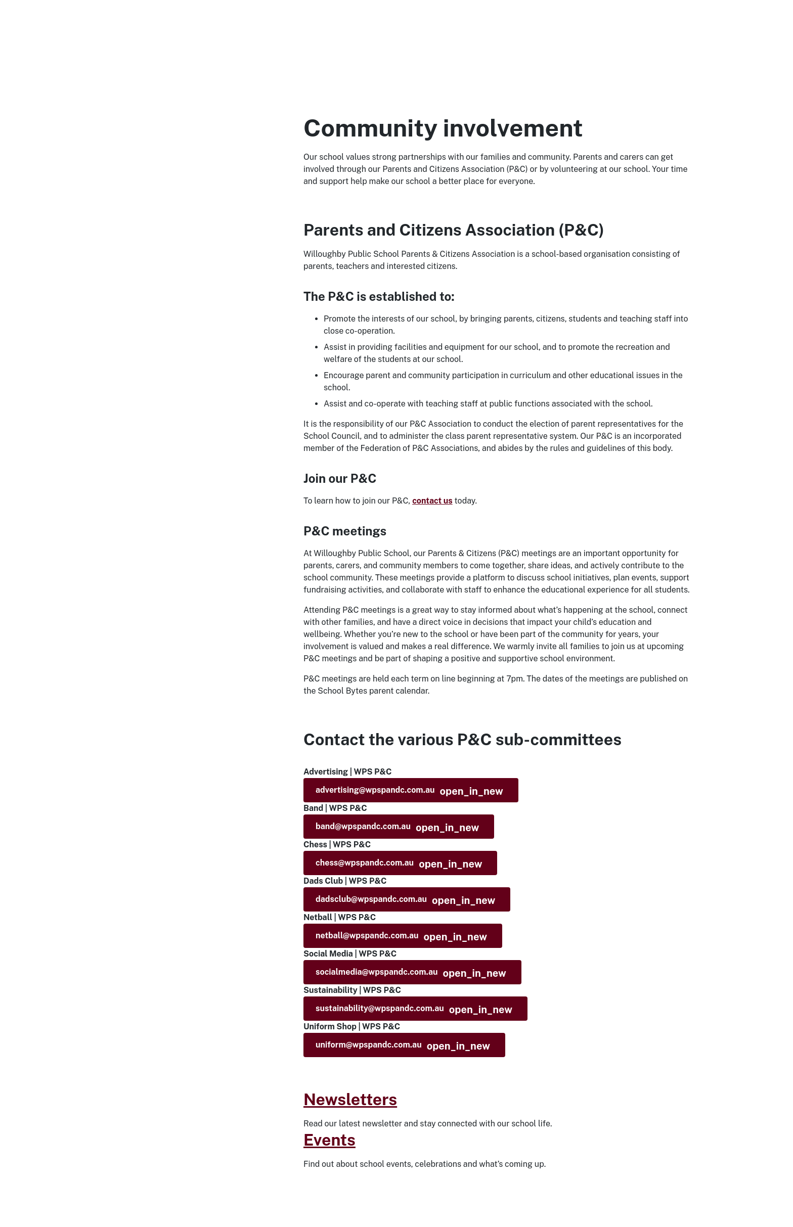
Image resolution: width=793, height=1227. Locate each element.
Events (329, 1139)
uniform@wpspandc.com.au (403, 1046)
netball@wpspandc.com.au (401, 937)
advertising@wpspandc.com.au (409, 791)
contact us (432, 501)
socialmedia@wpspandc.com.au (411, 973)
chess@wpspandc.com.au (399, 864)
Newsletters (350, 1099)
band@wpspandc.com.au (397, 828)
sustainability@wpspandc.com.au (414, 1010)
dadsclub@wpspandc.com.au (405, 900)
